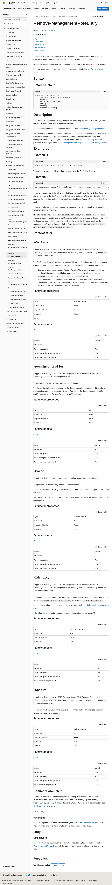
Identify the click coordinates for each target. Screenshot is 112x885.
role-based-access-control (68, 16)
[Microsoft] (4, 3)
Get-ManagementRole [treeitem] (15, 182)
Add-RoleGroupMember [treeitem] (16, 178)
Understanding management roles (92, 129)
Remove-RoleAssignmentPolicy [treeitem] (15, 268)
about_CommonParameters (44, 806)
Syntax (38, 39)
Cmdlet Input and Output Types (86, 823)
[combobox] (15, 19)
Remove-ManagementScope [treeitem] (14, 262)
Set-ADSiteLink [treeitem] (11, 315)
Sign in (107, 3)
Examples (39, 44)
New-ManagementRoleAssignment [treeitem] (17, 221)
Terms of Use (80, 880)
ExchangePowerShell (48, 16)
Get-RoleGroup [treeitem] (13, 207)
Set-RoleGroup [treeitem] (13, 303)
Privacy (47, 880)
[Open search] (101, 3)
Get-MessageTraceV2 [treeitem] (13, 91)
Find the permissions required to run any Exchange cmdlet (84, 143)
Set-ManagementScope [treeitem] (16, 295)
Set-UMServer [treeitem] (11, 319)
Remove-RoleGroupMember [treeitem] (17, 278)
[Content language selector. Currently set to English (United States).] (12, 875)
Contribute (39, 880)
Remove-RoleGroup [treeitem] (15, 274)
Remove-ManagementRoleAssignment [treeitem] (17, 247)
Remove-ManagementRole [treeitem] (17, 240)
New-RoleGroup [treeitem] (13, 236)
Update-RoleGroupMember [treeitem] (17, 307)
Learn (36, 16)
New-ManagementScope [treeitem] (16, 228)
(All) (36, 330)
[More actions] (107, 16)
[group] (71, 187)
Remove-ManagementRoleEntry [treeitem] (16, 255)
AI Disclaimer (6, 880)
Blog (29, 880)
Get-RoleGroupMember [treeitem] (16, 211)
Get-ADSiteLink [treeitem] (11, 79)
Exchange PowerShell (47, 30)
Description (39, 42)
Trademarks (92, 880)
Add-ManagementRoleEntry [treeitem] (17, 174)
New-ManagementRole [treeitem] (16, 215)
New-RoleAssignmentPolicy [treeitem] (17, 232)
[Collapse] (26, 15)
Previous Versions (19, 880)
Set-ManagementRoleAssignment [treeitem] (17, 284)
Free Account (103, 9)
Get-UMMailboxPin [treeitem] (12, 95)
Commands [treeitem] (10, 32)
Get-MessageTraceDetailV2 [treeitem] (15, 87)
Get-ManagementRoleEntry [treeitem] (17, 195)
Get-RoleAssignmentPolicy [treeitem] (17, 203)
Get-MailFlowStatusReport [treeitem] (15, 83)
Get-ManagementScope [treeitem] (16, 199)
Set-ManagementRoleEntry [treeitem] (17, 291)
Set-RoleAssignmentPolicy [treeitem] (17, 299)
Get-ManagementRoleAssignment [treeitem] (17, 188)
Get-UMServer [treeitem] (11, 99)
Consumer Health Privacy (63, 880)
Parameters (40, 47)
